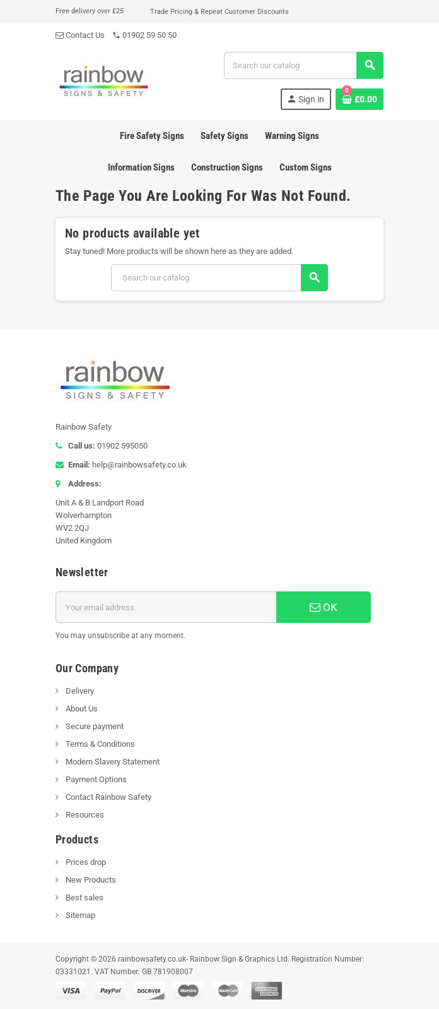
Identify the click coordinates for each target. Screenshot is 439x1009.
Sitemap (79, 915)
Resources (84, 814)
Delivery (79, 691)
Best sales (83, 897)
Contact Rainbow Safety (107, 797)
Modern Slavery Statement (112, 761)
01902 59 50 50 (144, 35)
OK (323, 607)
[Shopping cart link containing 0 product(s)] (359, 99)
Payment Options (95, 779)
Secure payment (94, 726)
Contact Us (80, 35)
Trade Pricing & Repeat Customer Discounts (219, 12)
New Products (90, 880)
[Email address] (166, 607)
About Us (81, 708)
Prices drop (85, 862)
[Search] (303, 65)
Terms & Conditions (99, 744)
